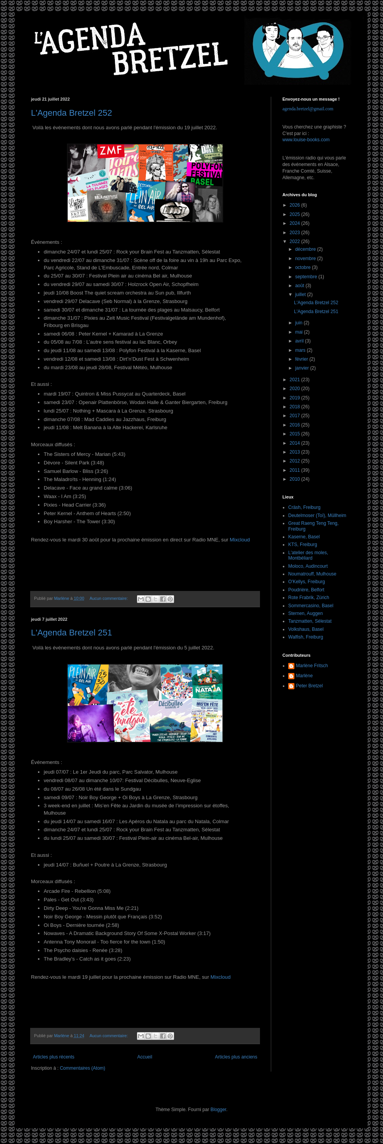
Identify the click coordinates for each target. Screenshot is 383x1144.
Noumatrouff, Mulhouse (312, 574)
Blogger (218, 1109)
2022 (295, 241)
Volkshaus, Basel (305, 629)
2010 (295, 479)
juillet (301, 294)
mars (301, 350)
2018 (295, 406)
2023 (295, 232)
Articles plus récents (53, 1057)
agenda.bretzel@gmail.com (307, 108)
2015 (295, 434)
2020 (295, 388)
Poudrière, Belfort (306, 590)
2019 (295, 398)
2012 (295, 461)
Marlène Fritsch (312, 665)
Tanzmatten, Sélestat (310, 621)
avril (300, 341)
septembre (306, 276)
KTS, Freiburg (302, 544)
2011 (295, 470)
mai (299, 332)
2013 (295, 452)
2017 (295, 415)
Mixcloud (240, 540)
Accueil (144, 1057)
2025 (295, 214)
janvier (302, 368)
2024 (295, 223)
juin (299, 322)
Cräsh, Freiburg (304, 507)
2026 (295, 205)
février (302, 359)
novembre (306, 258)
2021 (295, 379)
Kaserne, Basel (304, 536)
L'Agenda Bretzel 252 (71, 113)
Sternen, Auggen (305, 613)
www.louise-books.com (306, 139)
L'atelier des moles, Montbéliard (308, 555)
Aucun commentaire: (109, 598)
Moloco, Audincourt (308, 566)
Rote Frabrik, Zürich (308, 597)
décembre (306, 249)
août (300, 285)
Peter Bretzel (309, 685)
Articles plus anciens (236, 1057)
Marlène (304, 675)
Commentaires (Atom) (82, 1068)
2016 (295, 425)
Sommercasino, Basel (310, 605)
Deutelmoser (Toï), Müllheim (317, 515)
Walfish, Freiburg (305, 637)
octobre (303, 267)
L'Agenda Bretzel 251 (71, 632)
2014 (295, 443)
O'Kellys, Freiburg (306, 581)
